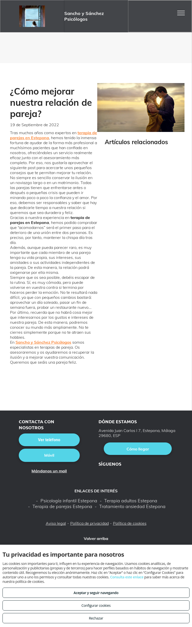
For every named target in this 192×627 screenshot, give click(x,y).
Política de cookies (129, 523)
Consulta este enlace (126, 577)
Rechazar (96, 618)
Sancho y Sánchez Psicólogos (43, 342)
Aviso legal (56, 523)
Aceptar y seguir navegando (96, 592)
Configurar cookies (96, 605)
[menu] (181, 12)
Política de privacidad (89, 523)
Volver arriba (96, 538)
